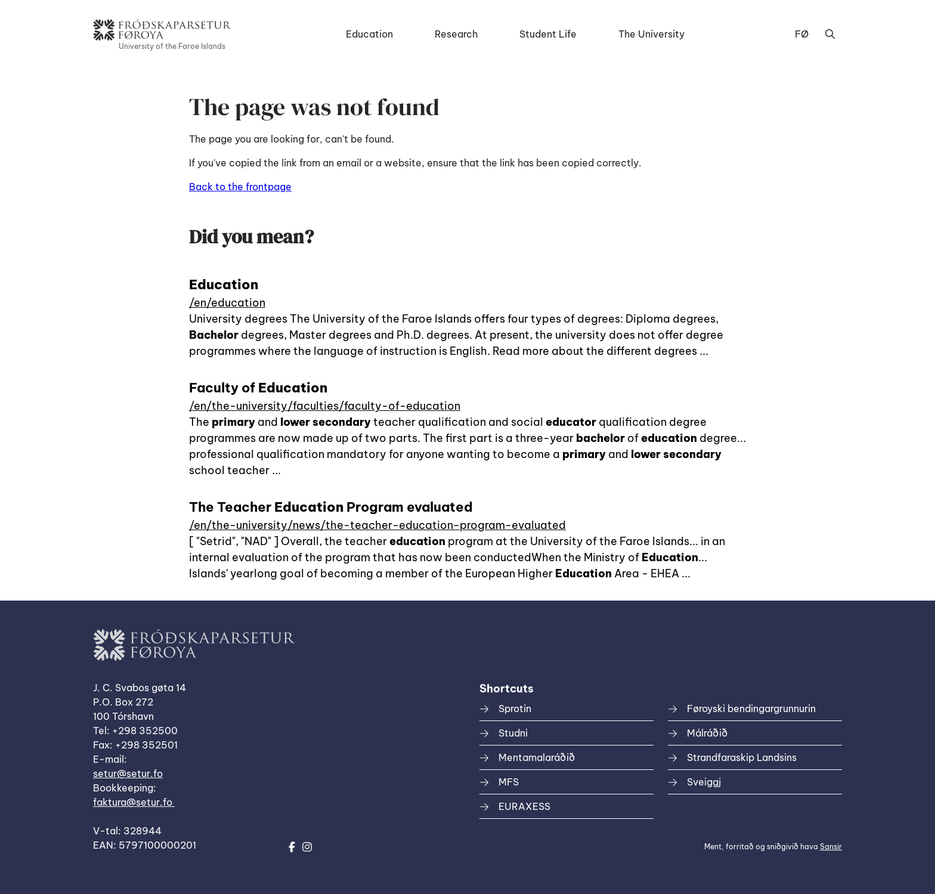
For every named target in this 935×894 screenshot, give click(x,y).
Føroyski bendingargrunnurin (751, 708)
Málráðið (707, 733)
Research (456, 34)
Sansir (831, 846)
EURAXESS (524, 806)
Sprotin (515, 708)
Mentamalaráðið (537, 757)
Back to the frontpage (240, 187)
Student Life (548, 34)
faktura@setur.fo (134, 802)
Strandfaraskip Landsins (742, 757)
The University (651, 34)
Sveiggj (704, 782)
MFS (509, 782)
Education (369, 34)
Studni (513, 733)
